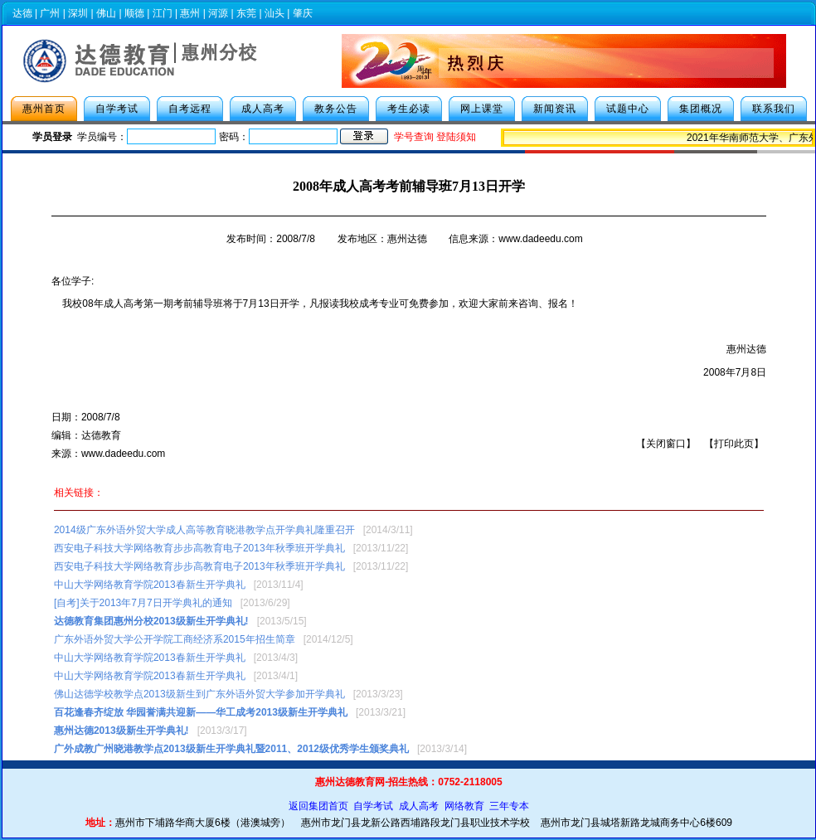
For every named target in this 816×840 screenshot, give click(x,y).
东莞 (246, 13)
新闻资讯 (554, 108)
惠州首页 (44, 108)
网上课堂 (481, 108)
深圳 (78, 13)
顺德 (134, 13)
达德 (22, 13)
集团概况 (700, 108)
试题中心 (627, 108)
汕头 (274, 13)
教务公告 (335, 108)
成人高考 (262, 108)
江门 (162, 13)
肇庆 (303, 13)
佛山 (106, 13)
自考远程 (189, 108)
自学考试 (116, 108)
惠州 (190, 13)
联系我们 (773, 108)
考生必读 (408, 108)
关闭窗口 (666, 443)
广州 (50, 13)
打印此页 (734, 443)
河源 (218, 13)
